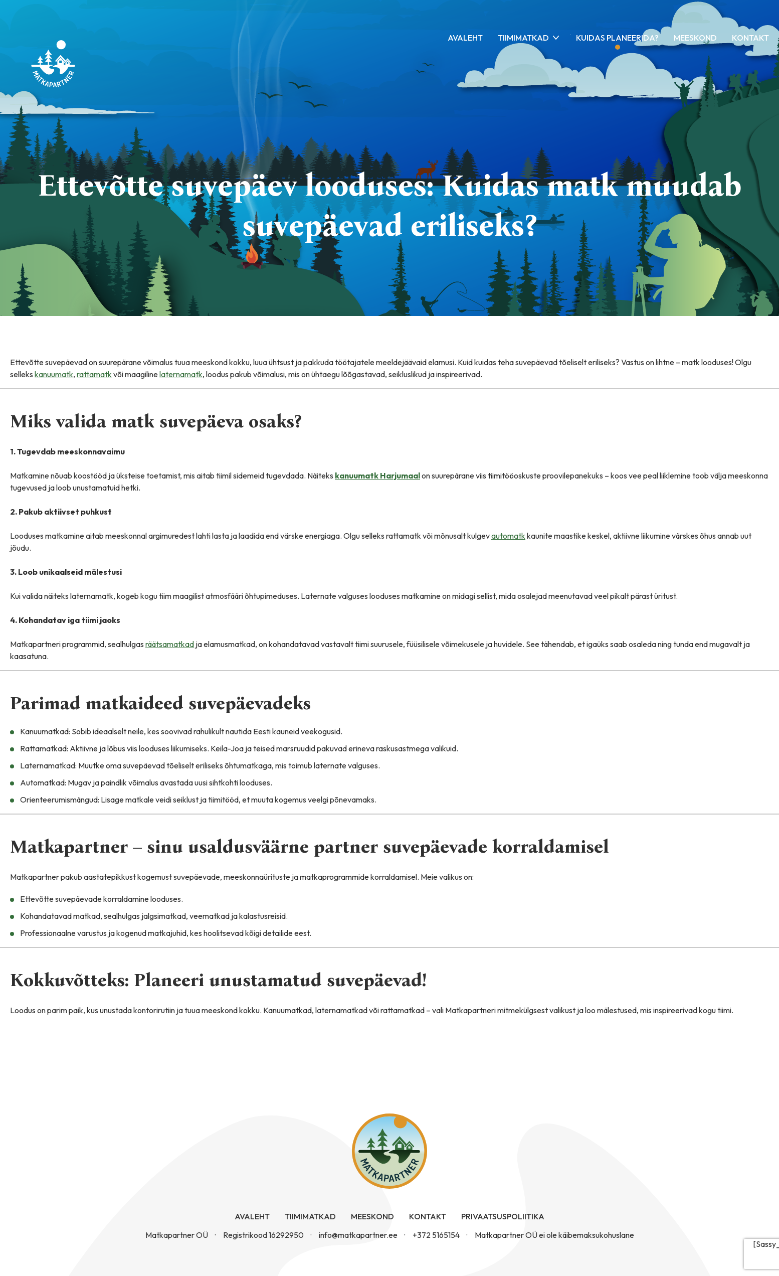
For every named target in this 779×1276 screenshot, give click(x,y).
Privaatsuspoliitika (502, 1216)
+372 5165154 (436, 1235)
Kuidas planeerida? (617, 38)
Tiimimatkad (523, 38)
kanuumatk (54, 374)
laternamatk (181, 374)
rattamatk (94, 374)
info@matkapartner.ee (358, 1235)
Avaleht (465, 38)
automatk (508, 536)
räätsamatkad (169, 644)
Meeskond (695, 38)
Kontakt (750, 38)
